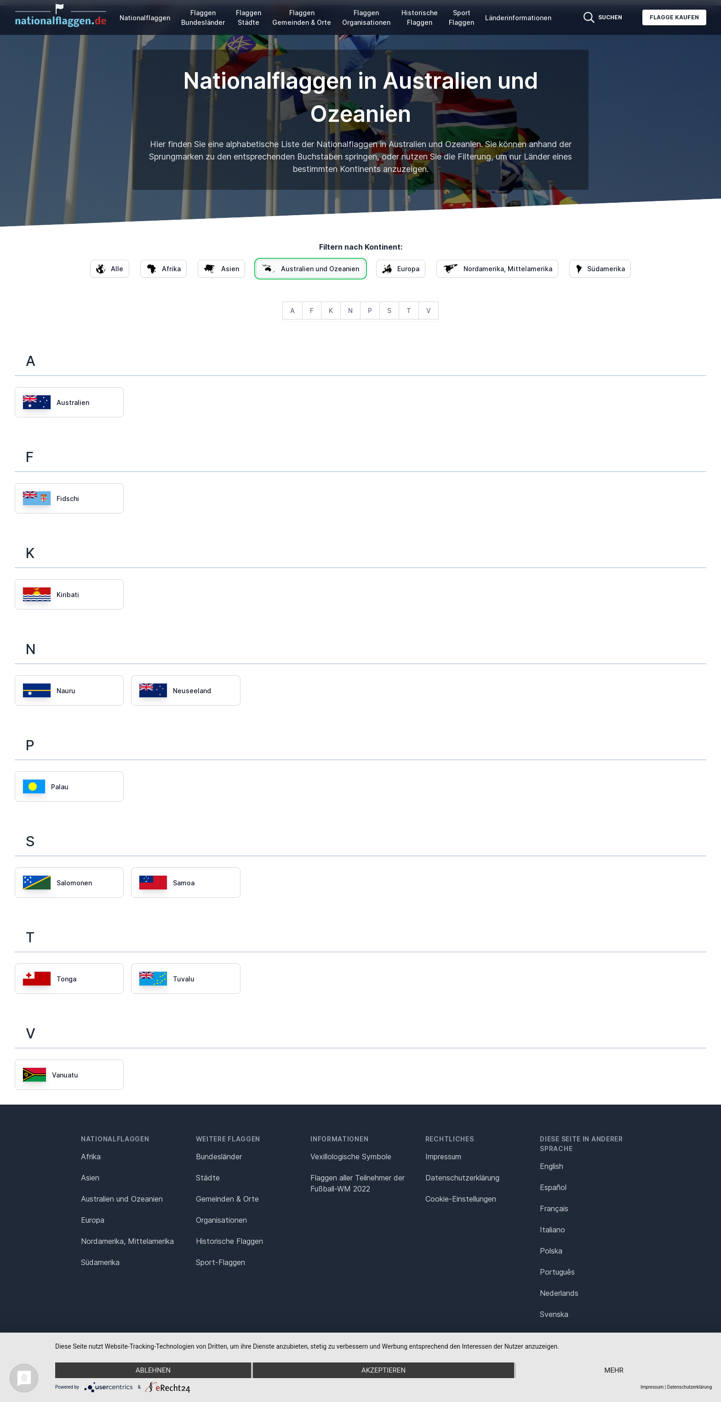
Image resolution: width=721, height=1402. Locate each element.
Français (554, 1208)
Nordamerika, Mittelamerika (127, 1241)
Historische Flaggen (419, 17)
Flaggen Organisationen (366, 17)
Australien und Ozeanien (122, 1198)
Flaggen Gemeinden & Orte (301, 17)
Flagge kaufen (674, 17)
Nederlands (559, 1293)
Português (557, 1272)
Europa (92, 1220)
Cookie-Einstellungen (460, 1198)
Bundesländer (219, 1156)
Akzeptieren (383, 1370)
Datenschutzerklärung (689, 1387)
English (551, 1166)
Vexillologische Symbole (350, 1156)
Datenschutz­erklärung (462, 1177)
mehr (614, 1370)
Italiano (552, 1229)
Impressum (443, 1156)
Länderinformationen (518, 18)
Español (553, 1187)
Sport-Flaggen (220, 1262)
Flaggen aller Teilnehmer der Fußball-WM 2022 (357, 1183)
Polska (551, 1250)
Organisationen (221, 1220)
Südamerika (100, 1262)
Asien (90, 1177)
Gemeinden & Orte (227, 1198)
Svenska (554, 1314)
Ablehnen (153, 1370)
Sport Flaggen (461, 17)
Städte (208, 1177)
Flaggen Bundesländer (203, 17)
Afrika (91, 1156)
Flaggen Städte (248, 17)
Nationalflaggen (145, 18)
